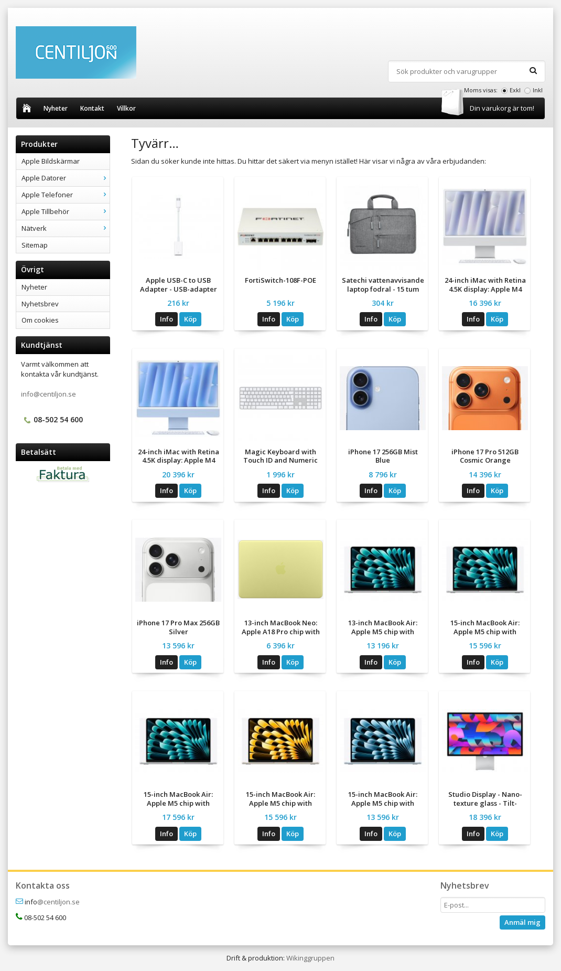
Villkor (126, 108)
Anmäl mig (522, 922)
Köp (190, 319)
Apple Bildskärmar (50, 161)
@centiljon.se (58, 901)
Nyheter (56, 108)
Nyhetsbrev (40, 303)
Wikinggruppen (310, 958)
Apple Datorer (65, 178)
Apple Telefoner (65, 194)
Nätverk (65, 228)
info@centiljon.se (48, 394)
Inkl (538, 90)
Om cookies (40, 320)
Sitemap (34, 245)
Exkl (515, 90)
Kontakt (92, 108)
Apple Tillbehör (65, 211)
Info (166, 319)
